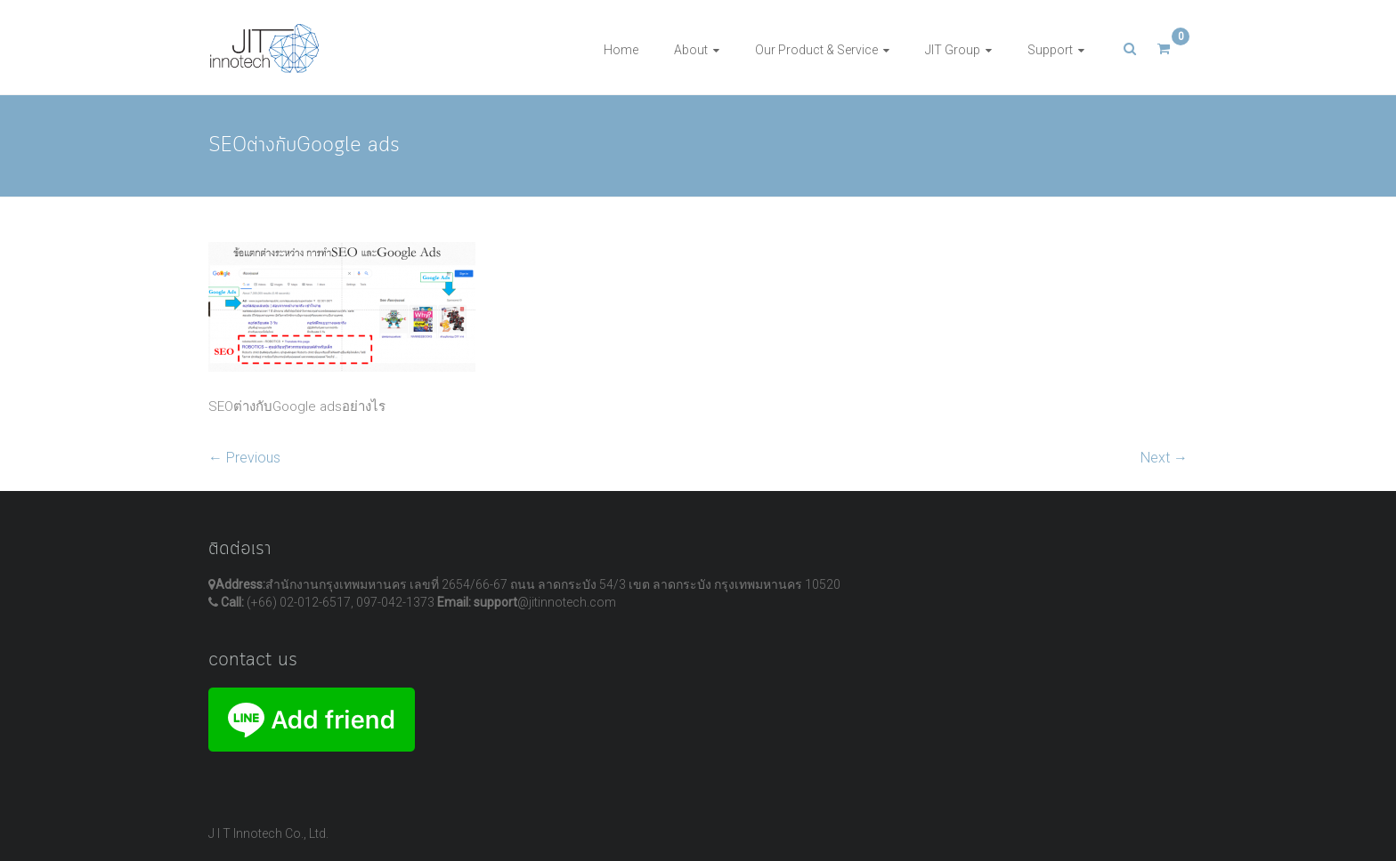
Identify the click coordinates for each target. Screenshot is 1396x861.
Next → (1164, 457)
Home (621, 50)
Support (1050, 50)
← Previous (244, 457)
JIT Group (952, 50)
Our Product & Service (816, 50)
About (691, 50)
